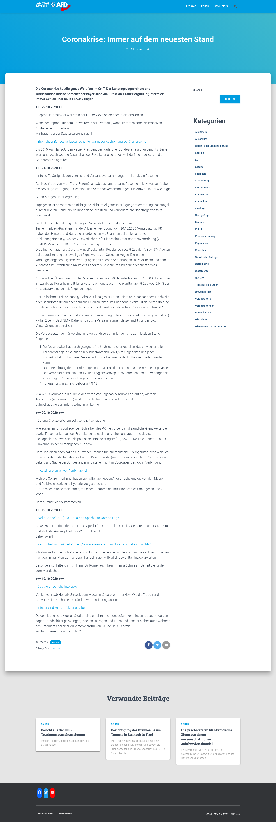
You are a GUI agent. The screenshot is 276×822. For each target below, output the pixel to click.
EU (196, 159)
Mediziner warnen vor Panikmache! (62, 470)
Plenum (199, 222)
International (202, 187)
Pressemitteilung (205, 236)
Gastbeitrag (202, 180)
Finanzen (200, 173)
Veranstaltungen (204, 305)
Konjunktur (201, 201)
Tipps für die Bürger (206, 284)
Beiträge (191, 6)
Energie (199, 152)
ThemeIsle (234, 813)
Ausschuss (201, 139)
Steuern (199, 278)
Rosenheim (201, 250)
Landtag (200, 208)
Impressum (65, 813)
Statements (201, 270)
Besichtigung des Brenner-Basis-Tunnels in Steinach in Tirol (136, 732)
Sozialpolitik (202, 263)
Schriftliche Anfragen (207, 257)
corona (56, 648)
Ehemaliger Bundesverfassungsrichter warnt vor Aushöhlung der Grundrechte (91, 141)
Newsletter (221, 6)
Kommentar (202, 194)
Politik (205, 6)
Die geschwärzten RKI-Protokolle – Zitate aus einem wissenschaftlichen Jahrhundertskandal (208, 737)
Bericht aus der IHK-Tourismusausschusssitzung (63, 732)
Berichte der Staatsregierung (211, 145)
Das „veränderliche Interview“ (57, 586)
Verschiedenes (203, 312)
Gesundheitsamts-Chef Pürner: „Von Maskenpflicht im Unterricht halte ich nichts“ (94, 544)
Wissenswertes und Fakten (210, 326)
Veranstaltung (203, 298)
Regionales (201, 243)
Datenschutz (45, 813)
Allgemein (201, 132)
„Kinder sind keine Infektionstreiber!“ (62, 608)
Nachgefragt (202, 215)
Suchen (197, 90)
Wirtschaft (201, 319)
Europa (199, 166)
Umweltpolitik (203, 291)
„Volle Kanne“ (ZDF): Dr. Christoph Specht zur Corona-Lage (78, 518)
